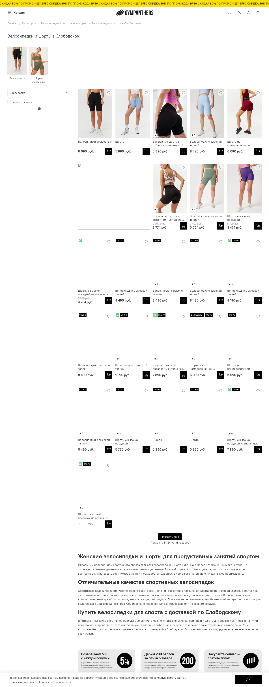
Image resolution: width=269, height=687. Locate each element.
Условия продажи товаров (22, 635)
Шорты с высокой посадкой (164, 217)
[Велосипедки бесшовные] (108, 151)
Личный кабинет (17, 617)
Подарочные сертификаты (22, 629)
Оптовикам (59, 617)
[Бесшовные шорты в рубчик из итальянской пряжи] (183, 151)
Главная (12, 23)
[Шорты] (146, 151)
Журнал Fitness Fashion (94, 635)
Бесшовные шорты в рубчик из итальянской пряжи (168, 143)
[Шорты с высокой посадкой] (183, 226)
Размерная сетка (17, 623)
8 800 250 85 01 (221, 631)
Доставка (12, 653)
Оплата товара (15, 641)
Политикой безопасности (54, 682)
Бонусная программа (19, 659)
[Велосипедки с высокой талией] (220, 151)
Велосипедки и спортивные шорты (64, 23)
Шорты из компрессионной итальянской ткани (239, 143)
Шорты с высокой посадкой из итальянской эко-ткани (206, 217)
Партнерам (59, 623)
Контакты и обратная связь (96, 629)
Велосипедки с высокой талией (206, 143)
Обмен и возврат (17, 647)
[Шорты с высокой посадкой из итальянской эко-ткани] (220, 226)
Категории (29, 23)
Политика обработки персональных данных (106, 623)
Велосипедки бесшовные (95, 141)
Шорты (119, 141)
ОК (248, 679)
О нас (83, 617)
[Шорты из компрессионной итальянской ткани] (258, 151)
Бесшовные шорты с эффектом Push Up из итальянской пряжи (92, 217)
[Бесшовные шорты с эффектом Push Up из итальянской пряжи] (108, 226)
